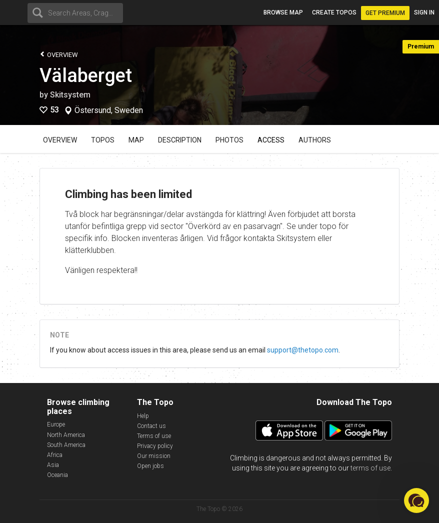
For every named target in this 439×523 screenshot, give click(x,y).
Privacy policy (155, 446)
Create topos (334, 12)
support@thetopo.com (302, 350)
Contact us (151, 426)
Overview (59, 54)
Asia (53, 465)
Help (143, 416)
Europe (56, 424)
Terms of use (154, 436)
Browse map (283, 12)
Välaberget (86, 75)
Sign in (424, 12)
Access (271, 140)
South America (66, 445)
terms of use (370, 468)
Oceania (57, 475)
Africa (54, 455)
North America (66, 435)
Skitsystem (70, 95)
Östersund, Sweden (108, 110)
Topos (102, 140)
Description (180, 140)
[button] (416, 500)
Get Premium (385, 13)
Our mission (153, 456)
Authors (314, 140)
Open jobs (150, 466)
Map (136, 140)
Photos (230, 140)
